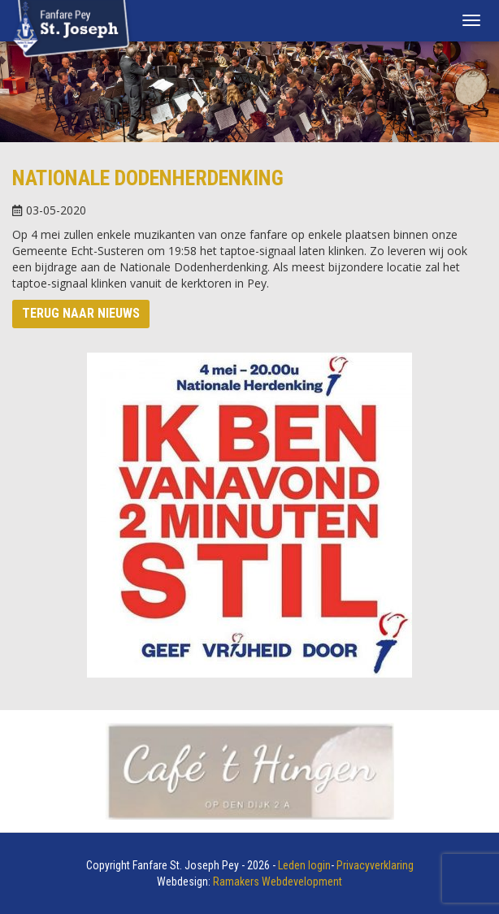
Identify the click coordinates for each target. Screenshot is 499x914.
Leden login (304, 865)
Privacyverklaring (375, 865)
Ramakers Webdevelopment (277, 881)
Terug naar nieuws (81, 313)
